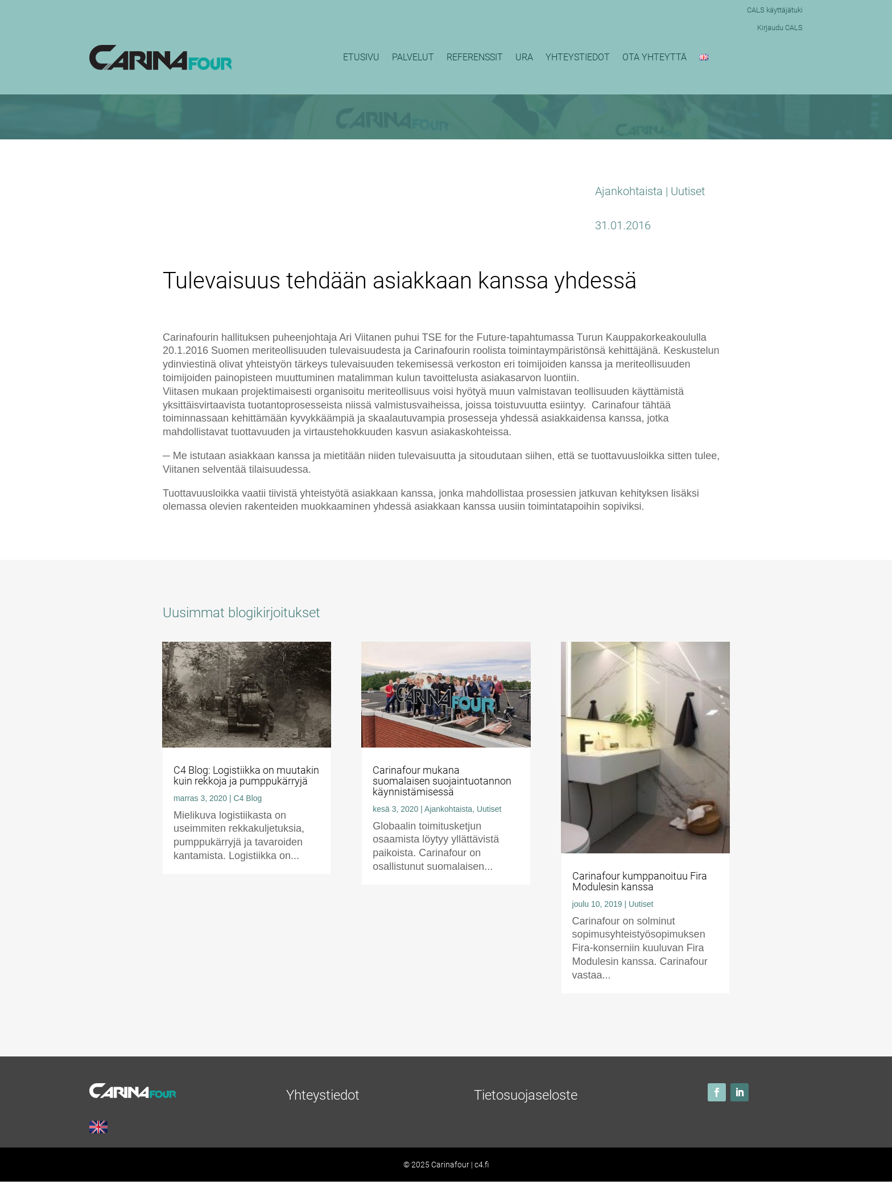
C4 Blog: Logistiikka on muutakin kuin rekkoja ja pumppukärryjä (246, 775)
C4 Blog (248, 798)
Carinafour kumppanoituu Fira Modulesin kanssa (639, 881)
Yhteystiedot (578, 57)
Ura (524, 57)
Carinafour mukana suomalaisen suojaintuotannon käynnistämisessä (442, 781)
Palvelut (413, 57)
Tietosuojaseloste (525, 1095)
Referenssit (475, 57)
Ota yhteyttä (654, 57)
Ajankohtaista (629, 191)
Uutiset (688, 191)
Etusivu (361, 57)
